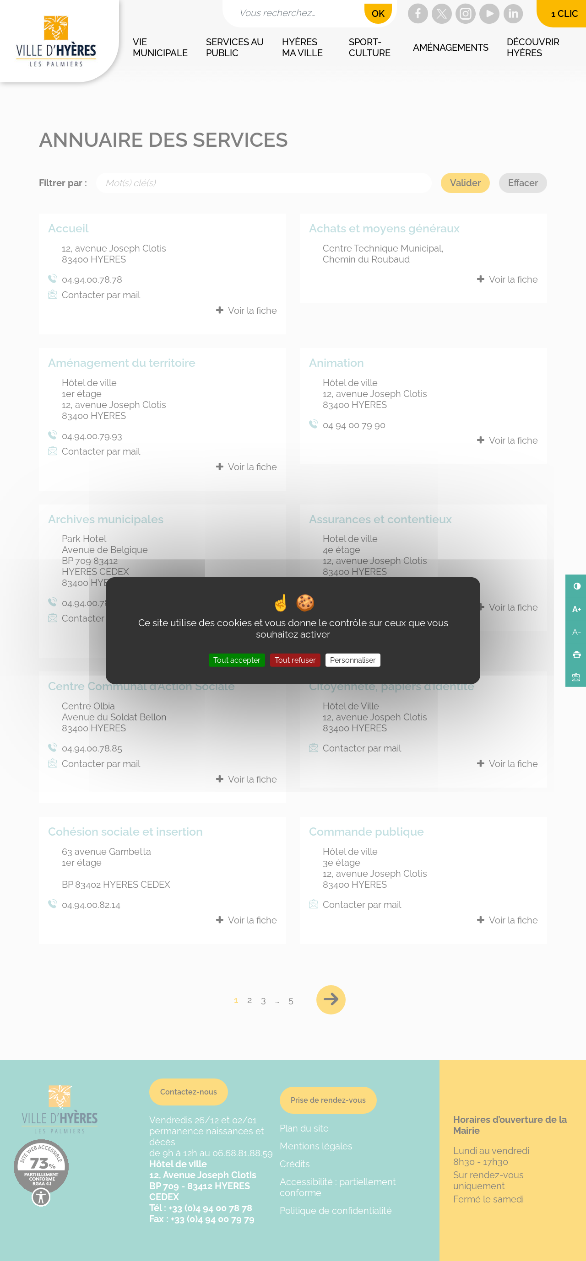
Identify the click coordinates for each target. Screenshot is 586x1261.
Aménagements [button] (450, 47)
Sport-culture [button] (370, 48)
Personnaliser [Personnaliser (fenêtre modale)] (353, 660)
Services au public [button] (236, 48)
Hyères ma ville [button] (302, 48)
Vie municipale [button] (160, 48)
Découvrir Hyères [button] (534, 48)
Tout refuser (295, 660)
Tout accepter (236, 660)
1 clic (564, 13)
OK (378, 13)
